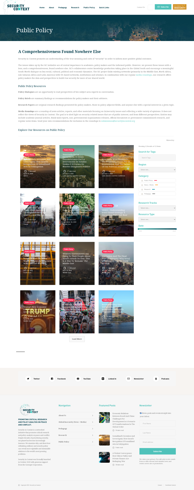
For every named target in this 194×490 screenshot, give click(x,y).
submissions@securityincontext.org (118, 121)
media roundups (144, 75)
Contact (160, 485)
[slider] (138, 229)
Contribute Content (170, 485)
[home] (19, 7)
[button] (51, 7)
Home (42, 7)
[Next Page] (77, 339)
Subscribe (165, 7)
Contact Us (141, 7)
